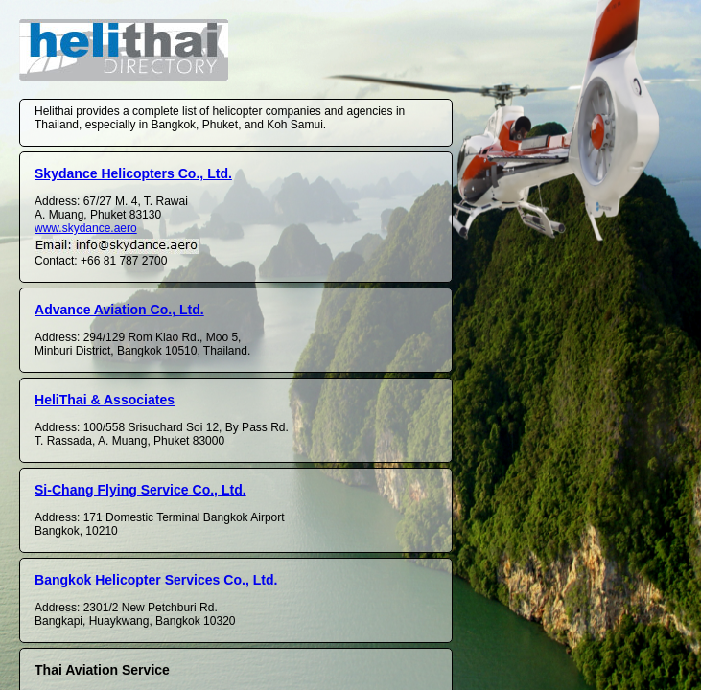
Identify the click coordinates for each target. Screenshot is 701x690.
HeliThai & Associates (105, 399)
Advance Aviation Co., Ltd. (119, 309)
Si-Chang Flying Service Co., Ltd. (140, 489)
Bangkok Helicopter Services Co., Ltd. (156, 579)
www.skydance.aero (86, 228)
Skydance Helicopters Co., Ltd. (133, 173)
